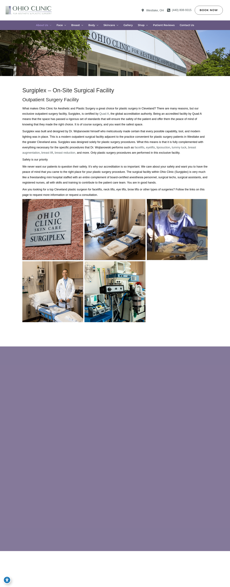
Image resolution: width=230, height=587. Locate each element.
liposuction (163, 147)
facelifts (139, 147)
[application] (49, 25)
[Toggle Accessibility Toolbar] (7, 580)
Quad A (104, 113)
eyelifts (150, 147)
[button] (209, 10)
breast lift (47, 152)
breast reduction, (65, 152)
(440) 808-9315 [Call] (182, 10)
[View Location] (152, 10)
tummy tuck (179, 147)
